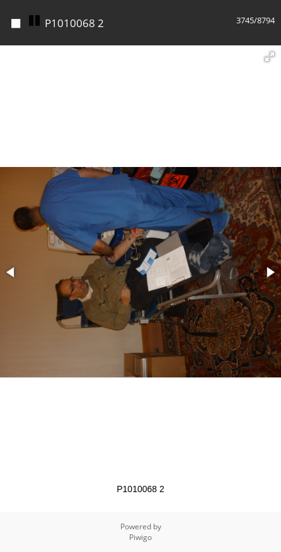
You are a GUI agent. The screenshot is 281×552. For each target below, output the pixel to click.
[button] (270, 57)
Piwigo (140, 537)
